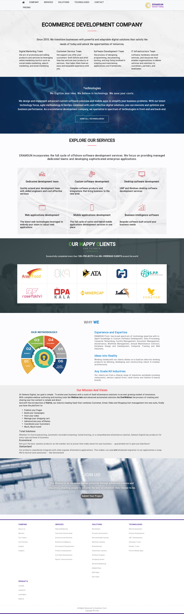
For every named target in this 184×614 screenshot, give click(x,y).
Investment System (99, 551)
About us (21, 529)
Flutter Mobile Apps (136, 551)
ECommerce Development (64, 546)
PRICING (27, 7)
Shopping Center (98, 559)
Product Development (63, 551)
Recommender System (100, 538)
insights (21, 551)
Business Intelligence (63, 542)
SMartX (21, 599)
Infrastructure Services (63, 538)
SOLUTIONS (63, 2)
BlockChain (96, 529)
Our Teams (22, 538)
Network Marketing (99, 564)
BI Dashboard (97, 546)
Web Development (135, 529)
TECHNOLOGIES (81, 2)
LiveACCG (21, 590)
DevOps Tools (134, 546)
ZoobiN (21, 586)
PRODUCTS (23, 581)
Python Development (136, 533)
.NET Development (136, 538)
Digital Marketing (61, 529)
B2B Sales (95, 572)
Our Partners (23, 542)
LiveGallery (22, 594)
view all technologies (92, 118)
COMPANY (34, 2)
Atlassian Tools (135, 542)
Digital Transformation (63, 559)
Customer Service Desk (63, 533)
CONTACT (99, 2)
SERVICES (48, 2)
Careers (21, 546)
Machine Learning (98, 542)
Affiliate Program (98, 555)
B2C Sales (95, 577)
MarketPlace (96, 568)
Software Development (63, 555)
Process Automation (100, 533)
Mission (21, 533)
